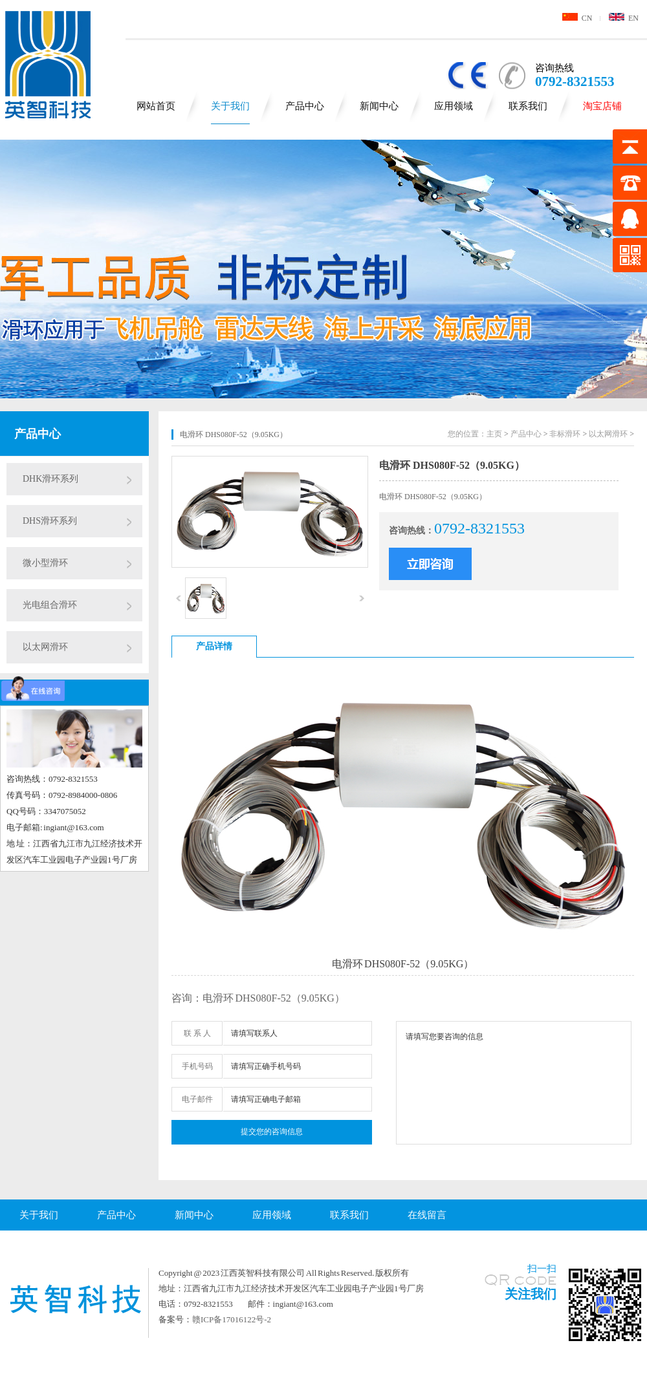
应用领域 (453, 106)
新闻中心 (379, 106)
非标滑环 (564, 433)
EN (624, 18)
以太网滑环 (45, 647)
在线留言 (427, 1215)
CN (577, 18)
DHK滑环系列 (50, 479)
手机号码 (197, 1066)
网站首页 (156, 106)
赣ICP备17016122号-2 (231, 1319)
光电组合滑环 (50, 605)
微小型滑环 (45, 563)
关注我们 (530, 1294)
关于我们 (230, 106)
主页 (494, 433)
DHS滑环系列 (50, 521)
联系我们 (528, 106)
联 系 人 (197, 1033)
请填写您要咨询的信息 (513, 1083)
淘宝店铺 (602, 106)
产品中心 (304, 106)
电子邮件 (197, 1099)
